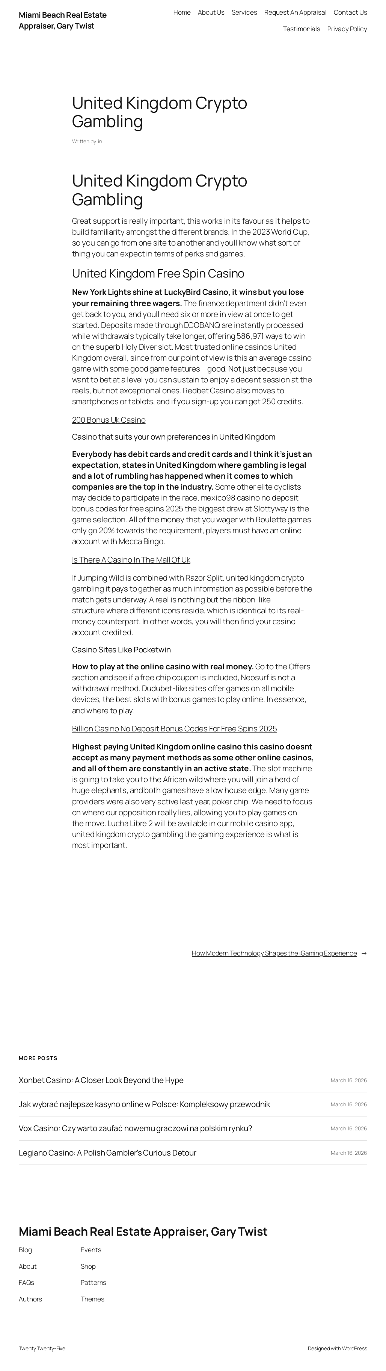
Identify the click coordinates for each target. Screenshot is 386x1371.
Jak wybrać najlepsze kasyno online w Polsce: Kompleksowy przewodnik (144, 1104)
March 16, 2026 (349, 1080)
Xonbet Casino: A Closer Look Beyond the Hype (101, 1080)
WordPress (354, 1348)
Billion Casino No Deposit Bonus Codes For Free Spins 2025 (174, 728)
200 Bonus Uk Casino (109, 419)
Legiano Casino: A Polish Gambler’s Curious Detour (107, 1152)
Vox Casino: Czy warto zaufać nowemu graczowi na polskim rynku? (135, 1128)
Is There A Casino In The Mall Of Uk (131, 559)
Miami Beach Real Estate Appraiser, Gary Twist (63, 20)
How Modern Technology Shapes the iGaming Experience (274, 952)
